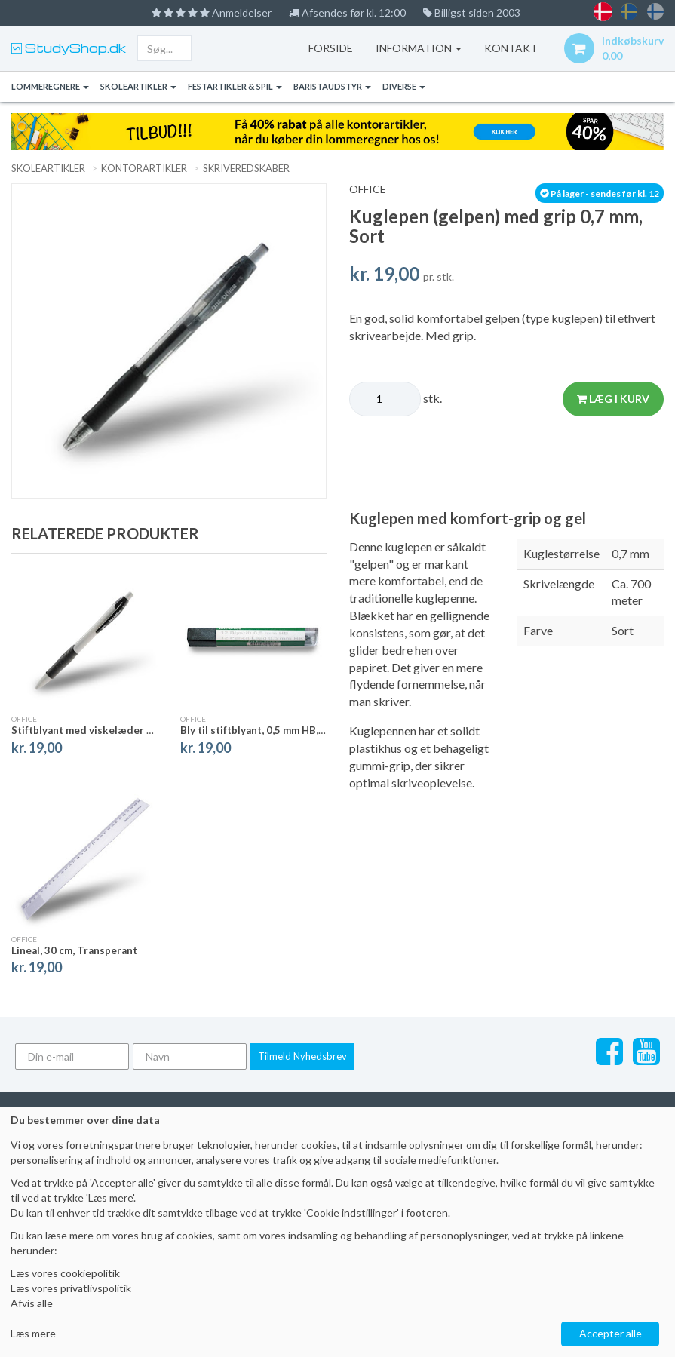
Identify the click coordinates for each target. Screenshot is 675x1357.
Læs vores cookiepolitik (65, 1272)
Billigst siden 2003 (471, 12)
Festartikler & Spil (235, 86)
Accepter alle (610, 1333)
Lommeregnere (50, 86)
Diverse (403, 86)
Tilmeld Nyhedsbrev (302, 1056)
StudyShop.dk (74, 48)
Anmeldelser (212, 12)
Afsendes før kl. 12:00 (347, 12)
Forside (330, 47)
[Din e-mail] (72, 1056)
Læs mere (33, 1333)
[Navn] (190, 1056)
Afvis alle (32, 1303)
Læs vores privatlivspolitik (71, 1288)
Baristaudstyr (332, 86)
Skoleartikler (138, 86)
